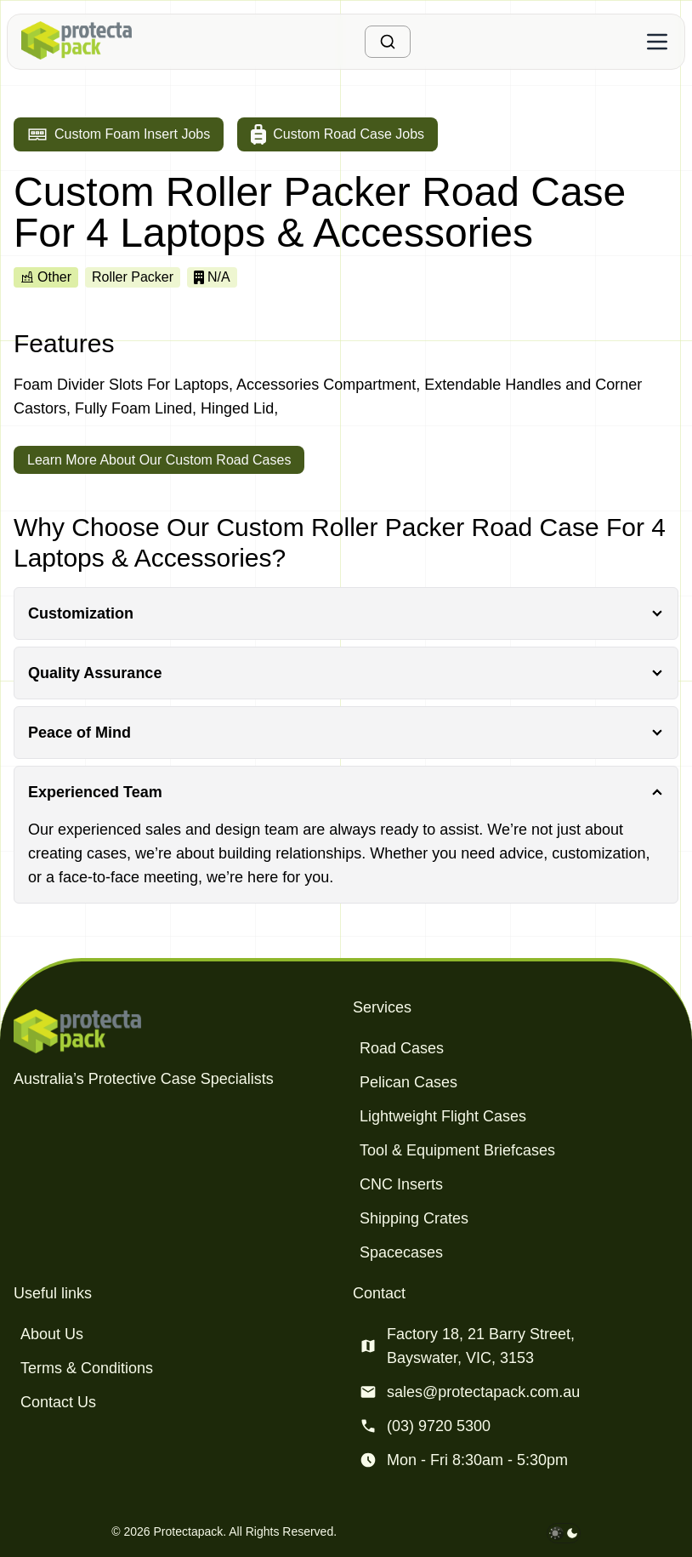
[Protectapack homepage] (176, 1031)
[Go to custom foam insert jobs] (119, 134)
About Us (51, 1334)
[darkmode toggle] (564, 1533)
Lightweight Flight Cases (443, 1116)
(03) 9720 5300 (439, 1425)
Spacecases (401, 1252)
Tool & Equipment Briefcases (457, 1150)
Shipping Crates (414, 1218)
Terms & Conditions (86, 1368)
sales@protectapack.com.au (483, 1391)
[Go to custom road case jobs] (337, 134)
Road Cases (402, 1048)
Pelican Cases (408, 1082)
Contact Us (58, 1402)
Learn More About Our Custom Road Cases (159, 460)
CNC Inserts (401, 1184)
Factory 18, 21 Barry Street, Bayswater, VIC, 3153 (481, 1346)
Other (45, 277)
